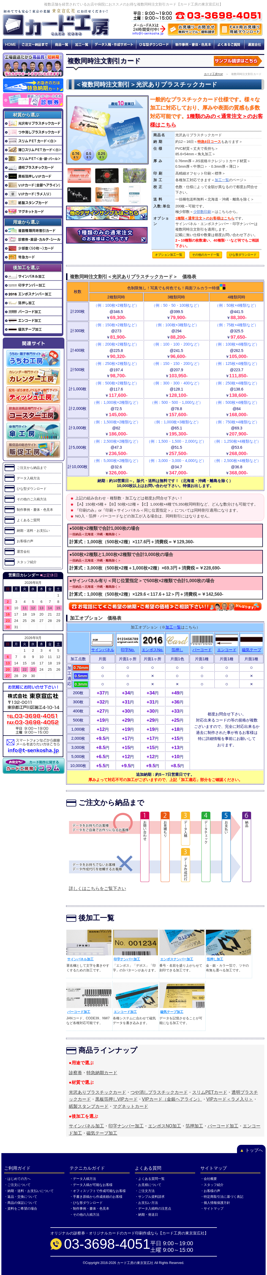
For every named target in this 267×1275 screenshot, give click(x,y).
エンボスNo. (152, 650)
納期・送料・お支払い (33, 531)
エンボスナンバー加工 (176, 959)
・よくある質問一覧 (150, 1179)
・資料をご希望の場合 (20, 1208)
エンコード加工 (125, 1012)
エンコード (226, 650)
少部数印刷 (202, 212)
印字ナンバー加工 (127, 959)
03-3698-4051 (107, 1244)
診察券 (75, 1072)
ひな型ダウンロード (154, 44)
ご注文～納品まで (35, 44)
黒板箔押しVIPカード (116, 1099)
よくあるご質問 (229, 44)
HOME (11, 44)
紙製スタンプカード (88, 1106)
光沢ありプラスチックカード (97, 1092)
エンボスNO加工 (164, 1126)
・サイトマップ (212, 1208)
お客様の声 (25, 541)
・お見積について (148, 1185)
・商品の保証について (20, 1203)
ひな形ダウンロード (243, 254)
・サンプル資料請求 (150, 1197)
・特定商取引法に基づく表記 (221, 1197)
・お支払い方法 (146, 1203)
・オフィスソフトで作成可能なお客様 (98, 1191)
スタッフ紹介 (27, 562)
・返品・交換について (20, 1197)
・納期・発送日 (146, 1215)
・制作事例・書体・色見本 (89, 1208)
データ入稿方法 (28, 478)
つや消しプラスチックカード (159, 1092)
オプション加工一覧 (168, 254)
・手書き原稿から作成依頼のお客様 (96, 1197)
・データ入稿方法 (83, 1179)
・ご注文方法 (145, 1191)
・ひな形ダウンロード (86, 1203)
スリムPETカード (209, 1092)
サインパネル (102, 650)
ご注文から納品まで (32, 468)
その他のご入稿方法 (32, 499)
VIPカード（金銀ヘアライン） (172, 1099)
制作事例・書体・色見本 (193, 44)
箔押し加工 (215, 959)
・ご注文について (17, 1185)
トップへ (251, 1150)
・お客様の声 (210, 1191)
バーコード (202, 650)
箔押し (177, 650)
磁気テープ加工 (171, 1012)
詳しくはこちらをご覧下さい (97, 888)
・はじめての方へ (17, 1179)
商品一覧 (61, 44)
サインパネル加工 (80, 959)
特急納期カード (101, 1072)
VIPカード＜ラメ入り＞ (229, 1099)
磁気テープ (251, 650)
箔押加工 (194, 1126)
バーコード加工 (78, 1012)
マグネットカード (130, 1106)
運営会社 (254, 44)
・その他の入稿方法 (84, 1215)
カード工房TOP (213, 74)
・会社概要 (208, 1179)
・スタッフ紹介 (212, 1185)
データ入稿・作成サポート (114, 44)
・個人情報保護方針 (215, 1203)
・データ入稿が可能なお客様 (91, 1185)
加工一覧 (82, 44)
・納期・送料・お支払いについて (29, 1191)
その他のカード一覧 (205, 254)
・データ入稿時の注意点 (153, 1208)
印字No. (128, 650)
